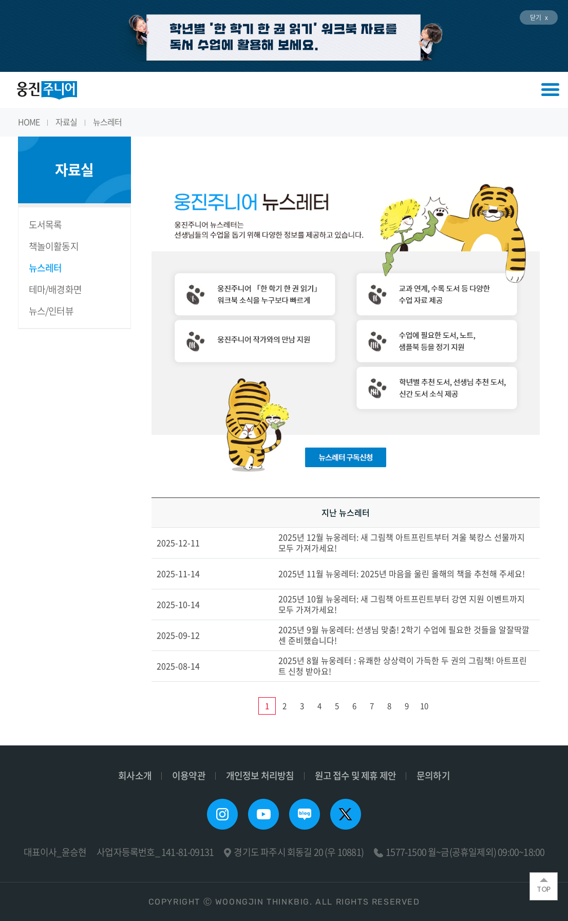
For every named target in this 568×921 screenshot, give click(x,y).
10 (424, 706)
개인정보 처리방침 (260, 775)
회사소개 (135, 775)
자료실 (66, 122)
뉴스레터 (107, 122)
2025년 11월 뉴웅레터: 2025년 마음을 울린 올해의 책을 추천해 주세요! (401, 573)
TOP (543, 886)
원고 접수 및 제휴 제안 (355, 775)
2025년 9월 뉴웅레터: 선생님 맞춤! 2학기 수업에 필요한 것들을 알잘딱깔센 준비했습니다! (403, 634)
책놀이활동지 (54, 246)
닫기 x (538, 17)
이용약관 (188, 775)
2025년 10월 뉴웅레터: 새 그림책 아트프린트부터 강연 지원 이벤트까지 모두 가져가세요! (401, 604)
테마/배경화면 (55, 289)
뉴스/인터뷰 (51, 311)
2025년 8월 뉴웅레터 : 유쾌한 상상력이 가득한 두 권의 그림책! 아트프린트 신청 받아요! (402, 665)
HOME (29, 122)
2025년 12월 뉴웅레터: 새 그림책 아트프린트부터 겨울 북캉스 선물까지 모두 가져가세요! (401, 542)
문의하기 (433, 775)
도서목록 (45, 225)
